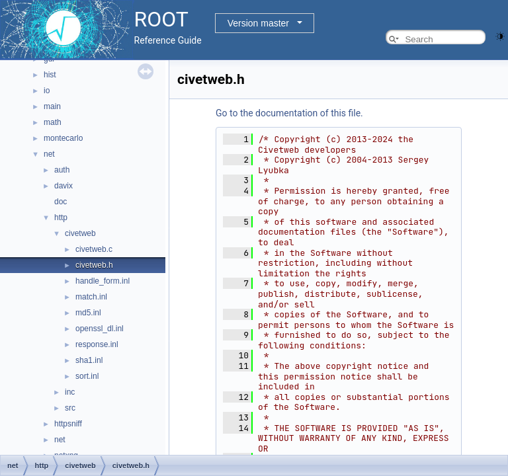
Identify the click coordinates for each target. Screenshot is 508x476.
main (52, 106)
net (49, 154)
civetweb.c (93, 249)
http (60, 217)
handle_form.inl (102, 281)
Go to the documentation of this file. (289, 113)
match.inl (91, 296)
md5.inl (88, 312)
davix (63, 185)
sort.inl (87, 376)
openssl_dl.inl (99, 328)
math (53, 122)
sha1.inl (89, 360)
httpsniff (68, 423)
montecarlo (63, 138)
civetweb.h (94, 265)
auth (61, 170)
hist (50, 74)
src (70, 408)
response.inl (96, 344)
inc (70, 392)
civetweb (80, 233)
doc (60, 201)
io (47, 90)
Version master (258, 23)
